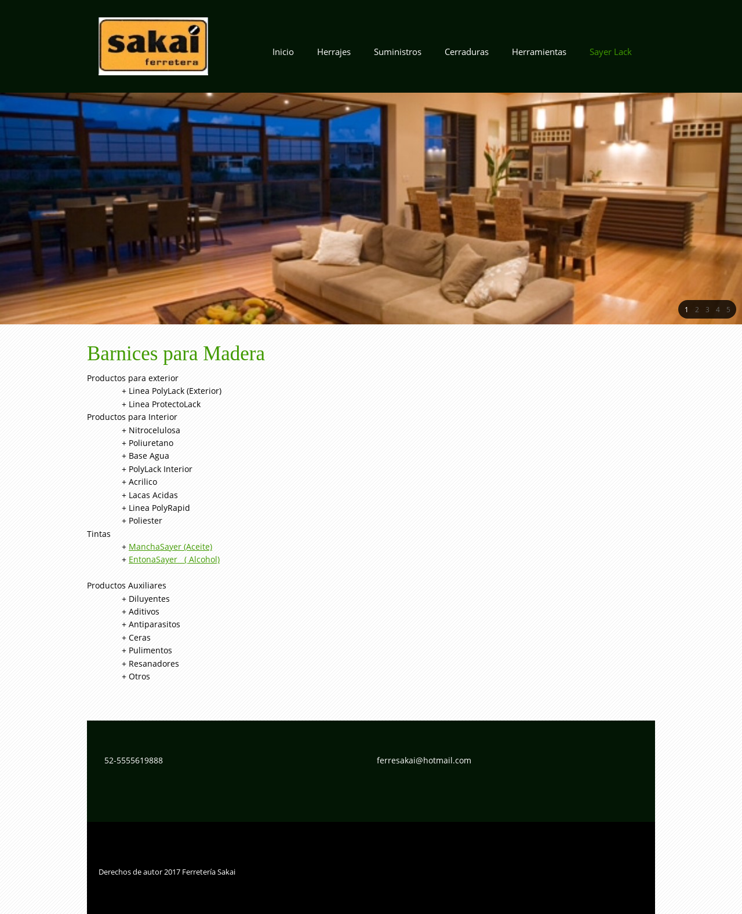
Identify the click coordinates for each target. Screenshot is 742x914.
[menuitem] (283, 55)
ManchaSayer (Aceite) (170, 546)
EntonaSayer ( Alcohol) (174, 559)
